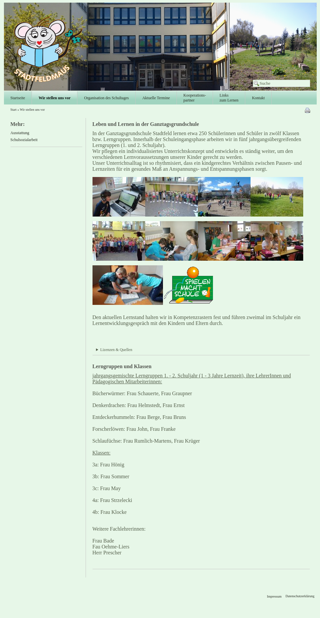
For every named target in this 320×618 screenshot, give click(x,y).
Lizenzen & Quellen (116, 349)
